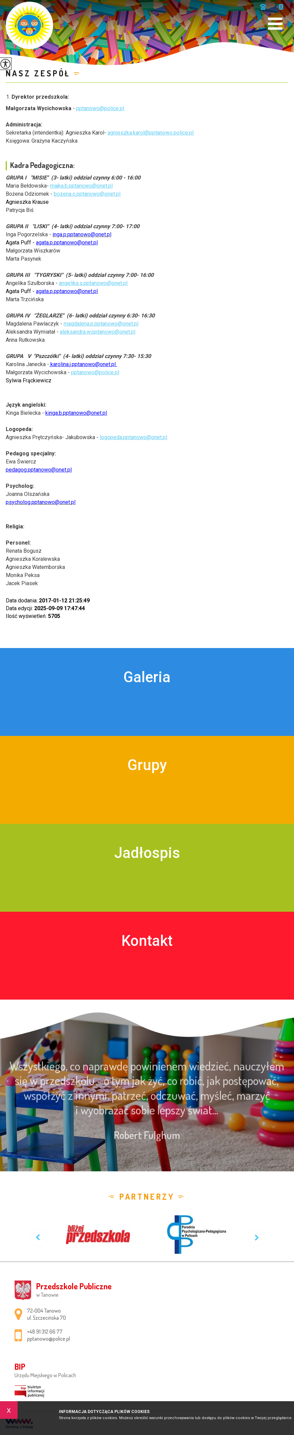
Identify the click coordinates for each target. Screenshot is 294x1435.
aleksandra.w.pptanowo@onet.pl (97, 332)
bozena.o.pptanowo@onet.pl (87, 194)
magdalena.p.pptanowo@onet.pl (101, 323)
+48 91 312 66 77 (263, 7)
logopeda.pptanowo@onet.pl (133, 437)
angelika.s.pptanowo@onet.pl (93, 283)
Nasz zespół (38, 73)
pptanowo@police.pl (279, 7)
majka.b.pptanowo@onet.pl (81, 186)
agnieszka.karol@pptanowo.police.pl (151, 132)
